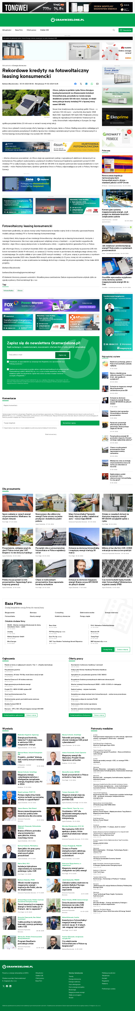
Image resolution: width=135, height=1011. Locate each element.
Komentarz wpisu (69, 423)
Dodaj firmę (107, 649)
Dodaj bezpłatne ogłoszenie (13, 715)
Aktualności (6, 30)
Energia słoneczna (19, 66)
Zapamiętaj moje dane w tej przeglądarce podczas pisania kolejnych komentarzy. (30, 428)
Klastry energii (35, 616)
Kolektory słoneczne (62, 616)
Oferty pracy (31, 30)
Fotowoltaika (10, 616)
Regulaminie (10, 383)
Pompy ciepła (85, 616)
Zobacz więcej (122, 649)
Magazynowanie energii (76, 992)
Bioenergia (72, 990)
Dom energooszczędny (76, 987)
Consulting (59, 613)
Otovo (20, 291)
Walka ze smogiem (75, 995)
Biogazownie (10, 613)
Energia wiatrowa (111, 613)
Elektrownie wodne (87, 613)
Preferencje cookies (108, 989)
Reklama (105, 984)
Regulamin (29, 414)
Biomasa (33, 613)
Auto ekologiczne (74, 984)
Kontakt (104, 978)
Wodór (71, 998)
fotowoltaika (8, 291)
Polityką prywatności (61, 414)
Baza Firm (19, 30)
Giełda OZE (44, 30)
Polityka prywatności (108, 973)
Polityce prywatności (23, 383)
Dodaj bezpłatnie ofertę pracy (80, 715)
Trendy (71, 976)
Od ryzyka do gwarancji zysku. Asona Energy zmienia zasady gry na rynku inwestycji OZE (30, 38)
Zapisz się (62, 355)
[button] (114, 30)
